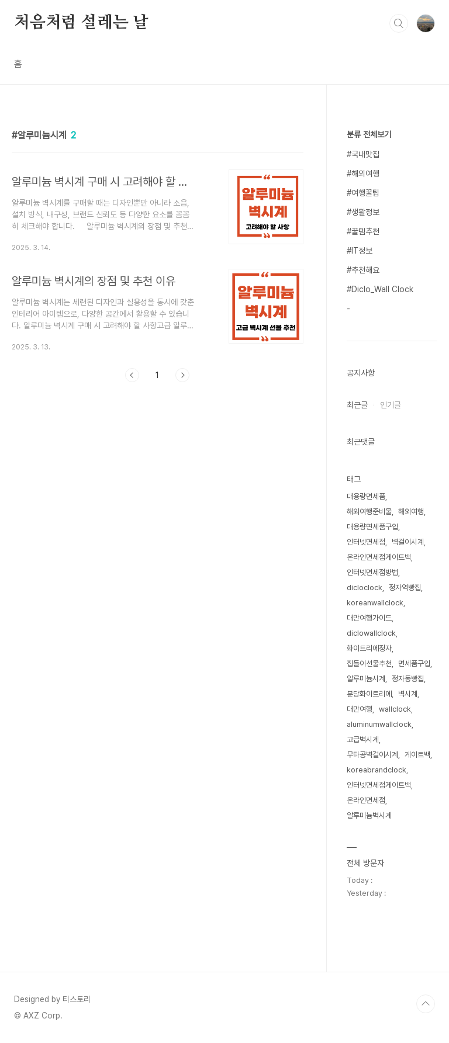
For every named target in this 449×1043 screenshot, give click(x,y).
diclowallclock (371, 633)
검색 (398, 23)
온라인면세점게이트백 (379, 557)
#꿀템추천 (363, 231)
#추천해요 (363, 270)
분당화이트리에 (369, 693)
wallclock (395, 709)
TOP (425, 1004)
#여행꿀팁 (363, 192)
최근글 (357, 405)
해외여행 (411, 511)
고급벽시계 (363, 739)
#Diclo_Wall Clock (380, 289)
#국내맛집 (363, 154)
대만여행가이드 (369, 618)
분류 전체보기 (369, 134)
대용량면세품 (366, 496)
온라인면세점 (366, 800)
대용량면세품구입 (372, 526)
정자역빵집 (405, 587)
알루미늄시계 (366, 678)
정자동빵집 (408, 678)
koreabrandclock (376, 769)
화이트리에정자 (369, 648)
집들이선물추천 (369, 663)
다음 (182, 375)
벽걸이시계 (408, 542)
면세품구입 (414, 663)
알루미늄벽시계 (369, 815)
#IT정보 (359, 250)
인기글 (390, 405)
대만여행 (359, 709)
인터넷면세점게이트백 (379, 785)
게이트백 (417, 754)
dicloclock (364, 587)
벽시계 (407, 693)
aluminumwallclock (379, 724)
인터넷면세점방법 (372, 572)
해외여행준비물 (369, 511)
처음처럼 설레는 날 (81, 23)
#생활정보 (363, 212)
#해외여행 (363, 173)
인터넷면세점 (366, 542)
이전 (132, 375)
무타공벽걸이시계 (372, 754)
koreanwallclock (375, 602)
